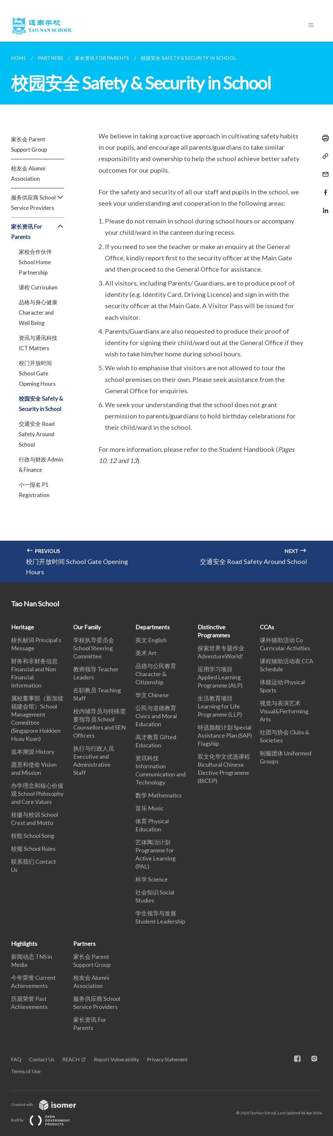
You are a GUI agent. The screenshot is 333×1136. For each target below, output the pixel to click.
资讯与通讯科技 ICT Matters (38, 343)
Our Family (87, 627)
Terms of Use (25, 1071)
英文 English (150, 640)
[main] (166, 312)
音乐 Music (149, 808)
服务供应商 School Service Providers (37, 202)
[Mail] (323, 170)
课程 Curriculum (38, 287)
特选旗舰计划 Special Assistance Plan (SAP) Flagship (225, 735)
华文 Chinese (152, 694)
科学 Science (151, 879)
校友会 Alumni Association (28, 173)
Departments (152, 627)
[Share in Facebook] (323, 188)
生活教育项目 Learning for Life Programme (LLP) (220, 706)
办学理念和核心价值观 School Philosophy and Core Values (37, 793)
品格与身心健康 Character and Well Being (38, 312)
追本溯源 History (32, 751)
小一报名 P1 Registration (34, 489)
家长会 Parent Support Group (29, 144)
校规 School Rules (33, 848)
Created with (48, 1104)
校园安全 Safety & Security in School (41, 403)
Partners (84, 943)
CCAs (267, 627)
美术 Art (145, 652)
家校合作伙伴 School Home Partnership (35, 262)
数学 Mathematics (158, 795)
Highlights (24, 943)
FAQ (16, 1059)
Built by (45, 1120)
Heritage (22, 627)
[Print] (323, 138)
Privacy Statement (167, 1059)
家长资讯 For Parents (37, 232)
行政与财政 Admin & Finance (41, 464)
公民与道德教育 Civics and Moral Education (156, 716)
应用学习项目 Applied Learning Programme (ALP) (220, 677)
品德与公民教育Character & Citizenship (155, 674)
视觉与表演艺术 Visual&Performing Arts (284, 711)
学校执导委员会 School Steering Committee (93, 648)
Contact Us (41, 1059)
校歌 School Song (32, 835)
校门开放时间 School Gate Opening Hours (37, 373)
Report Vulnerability (116, 1059)
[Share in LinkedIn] (323, 206)
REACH (71, 1059)
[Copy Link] (323, 156)
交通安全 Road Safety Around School (37, 434)
